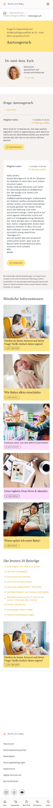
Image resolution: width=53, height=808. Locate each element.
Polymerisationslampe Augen (20, 614)
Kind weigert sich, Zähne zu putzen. (24, 566)
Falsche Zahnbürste (16, 604)
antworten (18, 262)
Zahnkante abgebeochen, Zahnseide (24, 587)
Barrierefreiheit (10, 781)
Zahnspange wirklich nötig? (20, 609)
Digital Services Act (12, 775)
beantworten (15, 147)
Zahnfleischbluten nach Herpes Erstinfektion (28, 592)
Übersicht (11, 109)
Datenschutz (9, 768)
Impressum (8, 743)
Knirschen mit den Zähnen (19, 581)
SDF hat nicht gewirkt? (17, 571)
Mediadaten (9, 756)
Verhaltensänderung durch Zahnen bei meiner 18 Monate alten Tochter (25, 598)
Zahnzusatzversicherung (18, 576)
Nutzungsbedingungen (14, 762)
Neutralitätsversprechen (15, 750)
